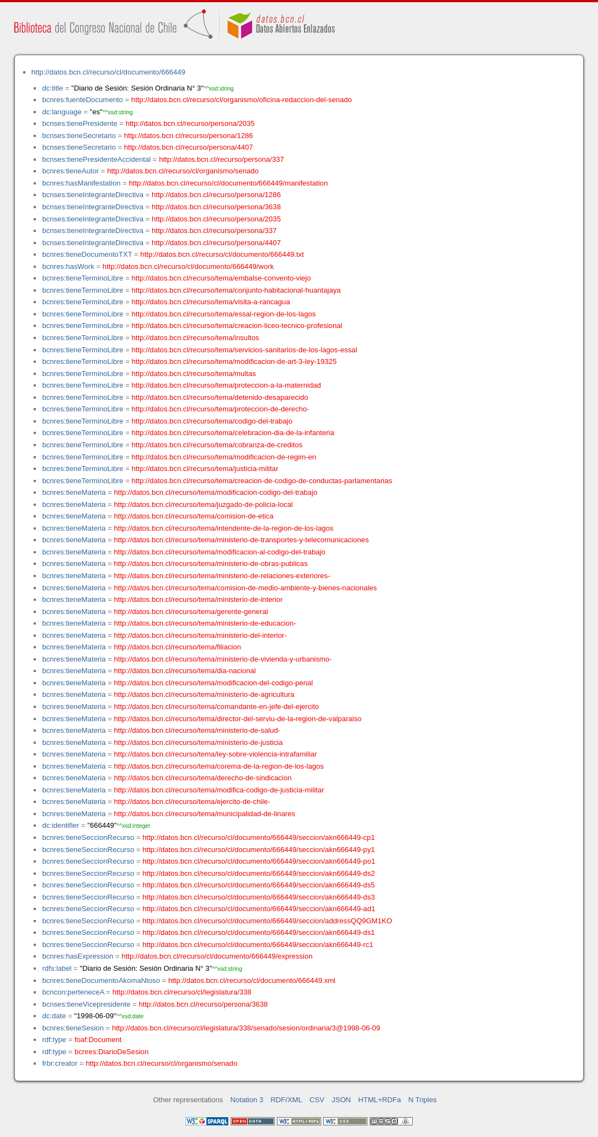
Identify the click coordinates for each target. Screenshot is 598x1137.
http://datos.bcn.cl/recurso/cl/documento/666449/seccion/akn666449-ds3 (258, 897)
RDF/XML (286, 1100)
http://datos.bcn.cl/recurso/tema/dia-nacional (185, 671)
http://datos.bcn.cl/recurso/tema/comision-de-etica (194, 516)
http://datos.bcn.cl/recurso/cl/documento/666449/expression (216, 956)
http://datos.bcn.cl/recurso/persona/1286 (188, 135)
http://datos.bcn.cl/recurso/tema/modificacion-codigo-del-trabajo (216, 492)
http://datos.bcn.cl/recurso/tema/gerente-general (191, 611)
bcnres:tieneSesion (73, 1028)
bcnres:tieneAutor (70, 171)
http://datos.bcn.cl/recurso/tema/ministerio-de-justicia (198, 742)
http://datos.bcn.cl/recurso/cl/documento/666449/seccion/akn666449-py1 (258, 849)
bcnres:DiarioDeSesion (111, 1052)
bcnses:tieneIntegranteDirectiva (92, 195)
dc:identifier (60, 825)
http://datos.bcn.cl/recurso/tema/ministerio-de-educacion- (205, 623)
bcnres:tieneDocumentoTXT (87, 254)
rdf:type (54, 1039)
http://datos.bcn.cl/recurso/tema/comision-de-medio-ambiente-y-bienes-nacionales (245, 588)
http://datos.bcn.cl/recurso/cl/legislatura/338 (182, 992)
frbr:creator (59, 1063)
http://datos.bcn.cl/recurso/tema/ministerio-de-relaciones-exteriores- (222, 576)
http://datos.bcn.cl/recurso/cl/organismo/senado (183, 171)
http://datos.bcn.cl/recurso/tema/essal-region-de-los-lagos (224, 314)
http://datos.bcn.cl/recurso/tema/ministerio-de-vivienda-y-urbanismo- (223, 659)
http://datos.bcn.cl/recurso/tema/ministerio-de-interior (198, 599)
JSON (341, 1100)
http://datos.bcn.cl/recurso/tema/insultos (195, 338)
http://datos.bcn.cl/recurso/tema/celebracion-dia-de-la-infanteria (233, 433)
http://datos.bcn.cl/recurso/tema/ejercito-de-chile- (192, 801)
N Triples (422, 1100)
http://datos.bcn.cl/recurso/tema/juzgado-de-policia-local (203, 504)
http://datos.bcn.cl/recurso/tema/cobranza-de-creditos (217, 445)
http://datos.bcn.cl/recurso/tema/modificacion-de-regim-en (224, 457)
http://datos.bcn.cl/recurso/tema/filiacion (177, 647)
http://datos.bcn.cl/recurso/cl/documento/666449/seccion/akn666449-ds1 (258, 932)
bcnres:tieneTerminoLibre (82, 278)
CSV (316, 1100)
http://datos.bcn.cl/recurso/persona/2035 (190, 123)
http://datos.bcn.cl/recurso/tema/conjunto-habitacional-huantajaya (236, 290)
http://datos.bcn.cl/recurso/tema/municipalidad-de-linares (205, 814)
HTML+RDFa (379, 1100)
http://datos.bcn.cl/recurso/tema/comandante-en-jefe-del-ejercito (216, 706)
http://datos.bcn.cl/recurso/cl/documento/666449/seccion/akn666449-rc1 (257, 944)
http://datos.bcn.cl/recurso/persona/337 (221, 159)
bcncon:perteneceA (73, 992)
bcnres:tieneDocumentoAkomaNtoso (101, 980)
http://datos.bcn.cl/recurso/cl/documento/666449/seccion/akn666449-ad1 (258, 909)
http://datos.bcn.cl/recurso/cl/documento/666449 (108, 72)
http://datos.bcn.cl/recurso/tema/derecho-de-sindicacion (203, 778)
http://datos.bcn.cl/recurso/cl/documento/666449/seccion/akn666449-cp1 (258, 837)
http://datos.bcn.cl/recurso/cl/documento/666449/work (188, 266)
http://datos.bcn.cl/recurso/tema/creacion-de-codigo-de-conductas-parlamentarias (262, 481)
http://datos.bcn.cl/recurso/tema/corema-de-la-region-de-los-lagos (219, 766)
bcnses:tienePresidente (79, 123)
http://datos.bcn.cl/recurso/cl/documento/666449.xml (251, 980)
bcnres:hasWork (68, 266)
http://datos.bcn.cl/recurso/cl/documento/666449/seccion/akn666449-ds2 (258, 873)
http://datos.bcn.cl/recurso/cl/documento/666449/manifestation (228, 183)
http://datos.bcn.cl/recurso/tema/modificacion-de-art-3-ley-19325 (234, 361)
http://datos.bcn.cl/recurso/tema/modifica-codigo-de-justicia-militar (219, 790)
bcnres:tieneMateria (73, 492)
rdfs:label (56, 968)
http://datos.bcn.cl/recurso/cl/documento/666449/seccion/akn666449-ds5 (258, 885)
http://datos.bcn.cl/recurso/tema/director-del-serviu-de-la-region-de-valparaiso (238, 719)
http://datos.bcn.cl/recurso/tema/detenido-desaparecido (220, 397)
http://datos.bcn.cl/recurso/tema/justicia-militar (205, 468)
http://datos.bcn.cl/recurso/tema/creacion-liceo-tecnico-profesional (237, 325)
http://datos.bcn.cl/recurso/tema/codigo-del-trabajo (212, 421)
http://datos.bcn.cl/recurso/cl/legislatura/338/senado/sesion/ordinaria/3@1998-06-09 (246, 1028)
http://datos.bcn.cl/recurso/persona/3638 (216, 207)
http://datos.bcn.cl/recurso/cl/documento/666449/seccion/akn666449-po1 (258, 861)
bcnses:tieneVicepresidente (86, 1004)
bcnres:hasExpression (77, 956)
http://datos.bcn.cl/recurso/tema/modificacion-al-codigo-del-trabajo (219, 552)
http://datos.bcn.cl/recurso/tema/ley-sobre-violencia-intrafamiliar (215, 754)
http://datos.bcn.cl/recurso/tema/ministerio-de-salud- (197, 730)
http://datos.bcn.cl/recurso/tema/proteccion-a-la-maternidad (226, 385)
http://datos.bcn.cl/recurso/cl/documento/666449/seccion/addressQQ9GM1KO (267, 921)
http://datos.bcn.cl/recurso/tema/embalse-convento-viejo (221, 278)
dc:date (54, 1016)
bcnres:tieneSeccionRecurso (88, 837)
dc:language (61, 112)
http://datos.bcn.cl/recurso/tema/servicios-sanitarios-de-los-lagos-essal (244, 350)
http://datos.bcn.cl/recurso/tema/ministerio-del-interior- (200, 635)
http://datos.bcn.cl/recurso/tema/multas (194, 373)
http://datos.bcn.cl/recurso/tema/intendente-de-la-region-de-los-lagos (224, 528)
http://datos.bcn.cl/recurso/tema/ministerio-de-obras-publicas (211, 563)
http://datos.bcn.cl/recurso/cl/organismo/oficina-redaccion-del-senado (241, 100)
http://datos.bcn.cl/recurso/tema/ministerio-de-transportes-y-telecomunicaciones (241, 540)
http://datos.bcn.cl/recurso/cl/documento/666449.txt (222, 254)
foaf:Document (97, 1039)
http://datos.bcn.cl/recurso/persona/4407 (188, 147)
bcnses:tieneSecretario (78, 135)
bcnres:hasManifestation (81, 183)
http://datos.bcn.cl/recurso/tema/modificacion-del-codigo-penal (213, 683)
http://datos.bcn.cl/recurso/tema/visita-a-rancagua (211, 302)
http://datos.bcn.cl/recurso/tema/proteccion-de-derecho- (220, 409)
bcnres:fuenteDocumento (82, 100)
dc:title (52, 88)
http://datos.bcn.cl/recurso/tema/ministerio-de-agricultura (204, 694)
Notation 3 (247, 1100)
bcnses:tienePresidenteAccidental (96, 159)
